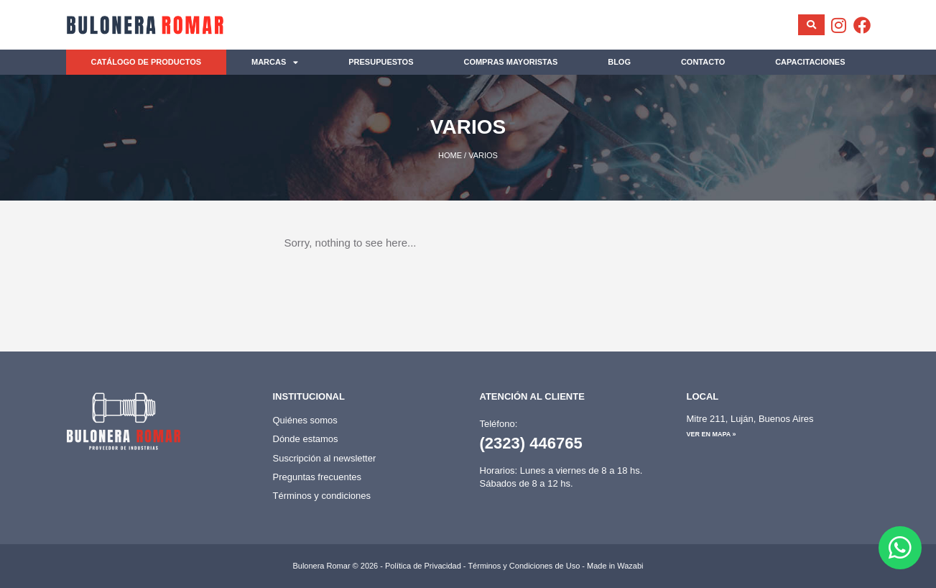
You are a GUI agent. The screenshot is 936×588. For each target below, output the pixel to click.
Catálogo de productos (146, 62)
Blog (619, 62)
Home (450, 155)
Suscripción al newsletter (324, 458)
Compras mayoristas (510, 62)
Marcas (274, 62)
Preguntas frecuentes (317, 477)
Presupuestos (380, 62)
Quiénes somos (305, 420)
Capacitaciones (810, 62)
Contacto (703, 62)
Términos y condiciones (322, 495)
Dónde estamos (305, 438)
